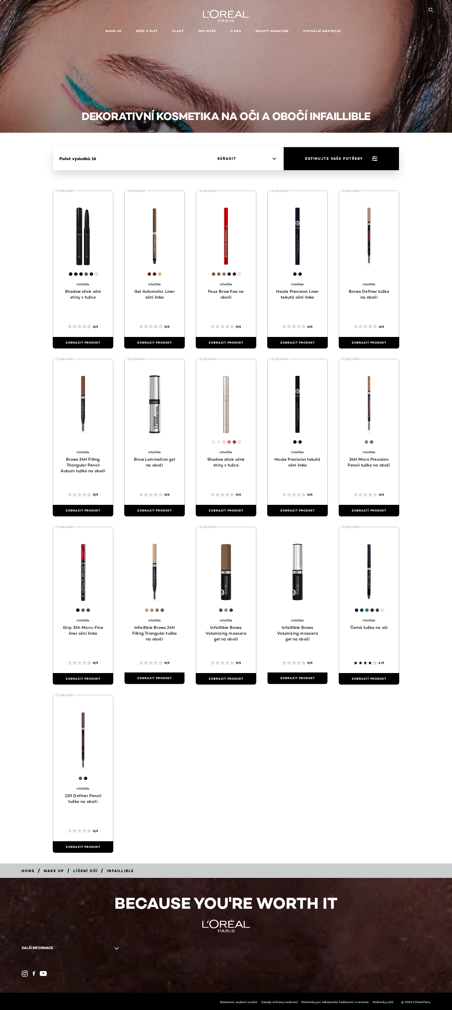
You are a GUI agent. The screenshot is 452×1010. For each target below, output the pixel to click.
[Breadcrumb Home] (28, 871)
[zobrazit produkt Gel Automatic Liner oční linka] (154, 342)
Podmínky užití (383, 1002)
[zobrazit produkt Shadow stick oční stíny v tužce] (83, 342)
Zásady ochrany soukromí (279, 1002)
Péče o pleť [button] (147, 31)
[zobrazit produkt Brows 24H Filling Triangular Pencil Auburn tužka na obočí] (83, 510)
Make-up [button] (114, 31)
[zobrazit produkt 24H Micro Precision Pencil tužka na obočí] (369, 510)
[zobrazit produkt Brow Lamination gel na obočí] (154, 510)
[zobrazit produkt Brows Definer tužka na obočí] (369, 342)
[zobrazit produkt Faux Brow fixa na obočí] (226, 342)
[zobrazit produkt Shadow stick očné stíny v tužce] (226, 510)
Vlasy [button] (178, 31)
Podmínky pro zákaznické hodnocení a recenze (335, 1002)
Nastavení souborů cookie (238, 1002)
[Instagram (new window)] (25, 973)
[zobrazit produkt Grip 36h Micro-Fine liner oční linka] (83, 679)
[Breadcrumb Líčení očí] (85, 871)
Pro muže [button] (207, 31)
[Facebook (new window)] (34, 973)
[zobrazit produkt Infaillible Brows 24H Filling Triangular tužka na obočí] (154, 678)
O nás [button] (235, 31)
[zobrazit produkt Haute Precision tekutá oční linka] (297, 510)
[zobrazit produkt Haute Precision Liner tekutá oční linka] (297, 342)
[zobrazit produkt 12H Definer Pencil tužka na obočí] (83, 847)
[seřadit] (246, 158)
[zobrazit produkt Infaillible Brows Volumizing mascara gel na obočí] (226, 679)
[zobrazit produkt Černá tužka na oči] (369, 679)
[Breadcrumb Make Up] (54, 871)
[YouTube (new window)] (43, 973)
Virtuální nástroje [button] (322, 31)
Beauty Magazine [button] (272, 31)
